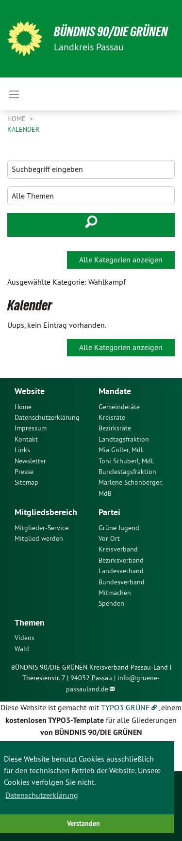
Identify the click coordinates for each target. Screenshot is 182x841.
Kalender (23, 129)
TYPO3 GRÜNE (125, 707)
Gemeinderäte (119, 406)
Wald (22, 648)
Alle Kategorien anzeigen (121, 259)
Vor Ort (109, 538)
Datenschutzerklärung (47, 417)
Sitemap (26, 482)
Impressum (31, 428)
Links (22, 449)
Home (17, 118)
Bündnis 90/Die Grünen (111, 31)
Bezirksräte (115, 428)
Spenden (111, 603)
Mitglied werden (39, 538)
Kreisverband (118, 549)
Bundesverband (122, 582)
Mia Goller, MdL (121, 449)
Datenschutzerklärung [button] (41, 795)
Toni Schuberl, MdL (126, 461)
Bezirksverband (121, 560)
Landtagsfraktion (124, 439)
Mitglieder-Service (41, 527)
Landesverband (121, 570)
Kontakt (26, 439)
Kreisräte (112, 417)
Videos (24, 637)
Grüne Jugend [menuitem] (119, 527)
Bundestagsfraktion (127, 471)
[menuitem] (49, 406)
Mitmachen (115, 592)
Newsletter (30, 461)
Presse (24, 471)
